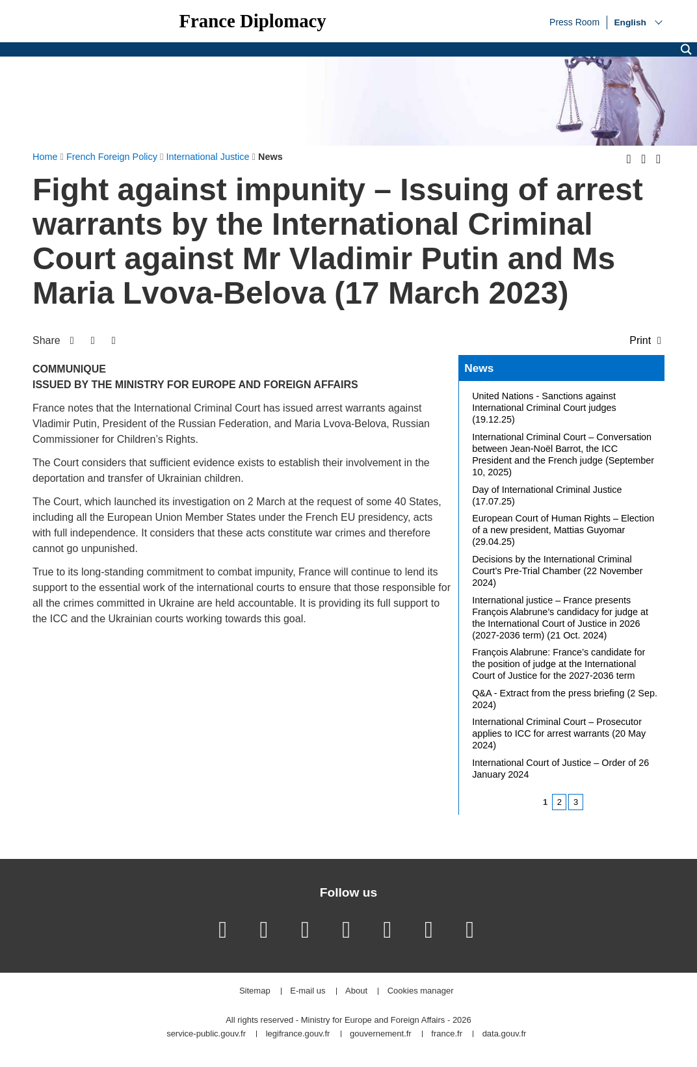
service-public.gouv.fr (206, 1034)
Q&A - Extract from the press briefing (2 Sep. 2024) (564, 699)
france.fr (446, 1034)
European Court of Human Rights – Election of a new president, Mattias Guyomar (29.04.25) (563, 530)
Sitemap (254, 991)
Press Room (574, 21)
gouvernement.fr (381, 1034)
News (478, 368)
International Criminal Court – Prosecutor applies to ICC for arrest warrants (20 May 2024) (559, 733)
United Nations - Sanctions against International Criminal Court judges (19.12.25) (544, 408)
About (356, 991)
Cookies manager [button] (421, 991)
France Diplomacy (252, 21)
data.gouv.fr (504, 1034)
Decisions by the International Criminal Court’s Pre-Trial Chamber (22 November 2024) (557, 571)
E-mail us (307, 991)
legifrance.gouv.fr (298, 1034)
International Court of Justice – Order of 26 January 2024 (560, 768)
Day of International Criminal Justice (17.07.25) (547, 495)
